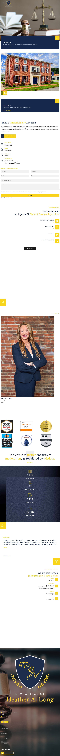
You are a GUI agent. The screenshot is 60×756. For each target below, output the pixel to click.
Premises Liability (4, 735)
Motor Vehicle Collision (5, 730)
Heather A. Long (6, 400)
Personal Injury (7, 42)
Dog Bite (2, 738)
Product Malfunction (4, 740)
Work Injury (3, 732)
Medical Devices (4, 743)
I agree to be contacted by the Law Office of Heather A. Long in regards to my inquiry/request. (24, 192)
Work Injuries (7, 105)
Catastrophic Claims (4, 745)
